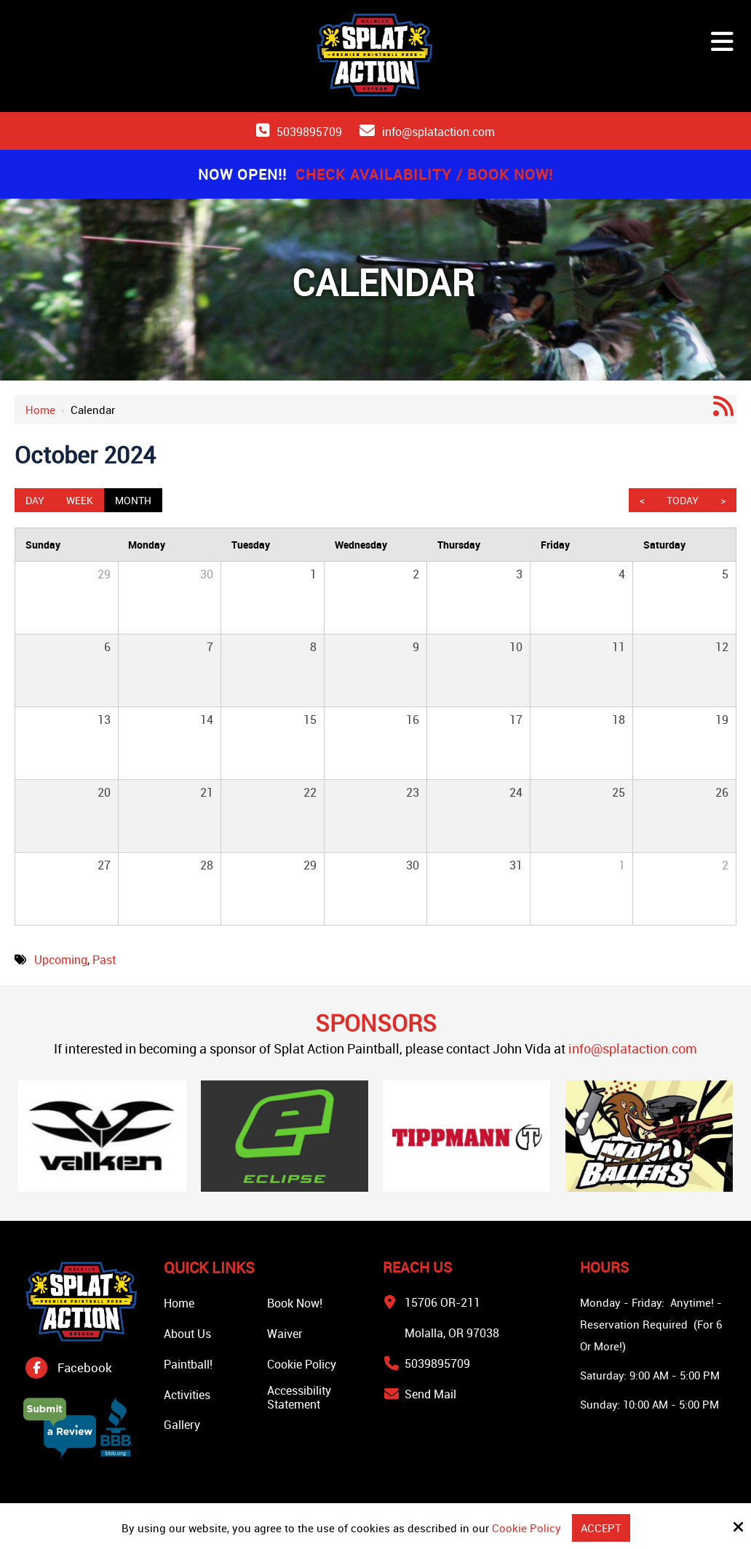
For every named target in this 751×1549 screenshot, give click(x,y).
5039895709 (309, 132)
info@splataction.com (438, 132)
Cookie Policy (526, 1527)
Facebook (84, 1367)
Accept (601, 1528)
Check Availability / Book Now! (424, 174)
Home (40, 409)
